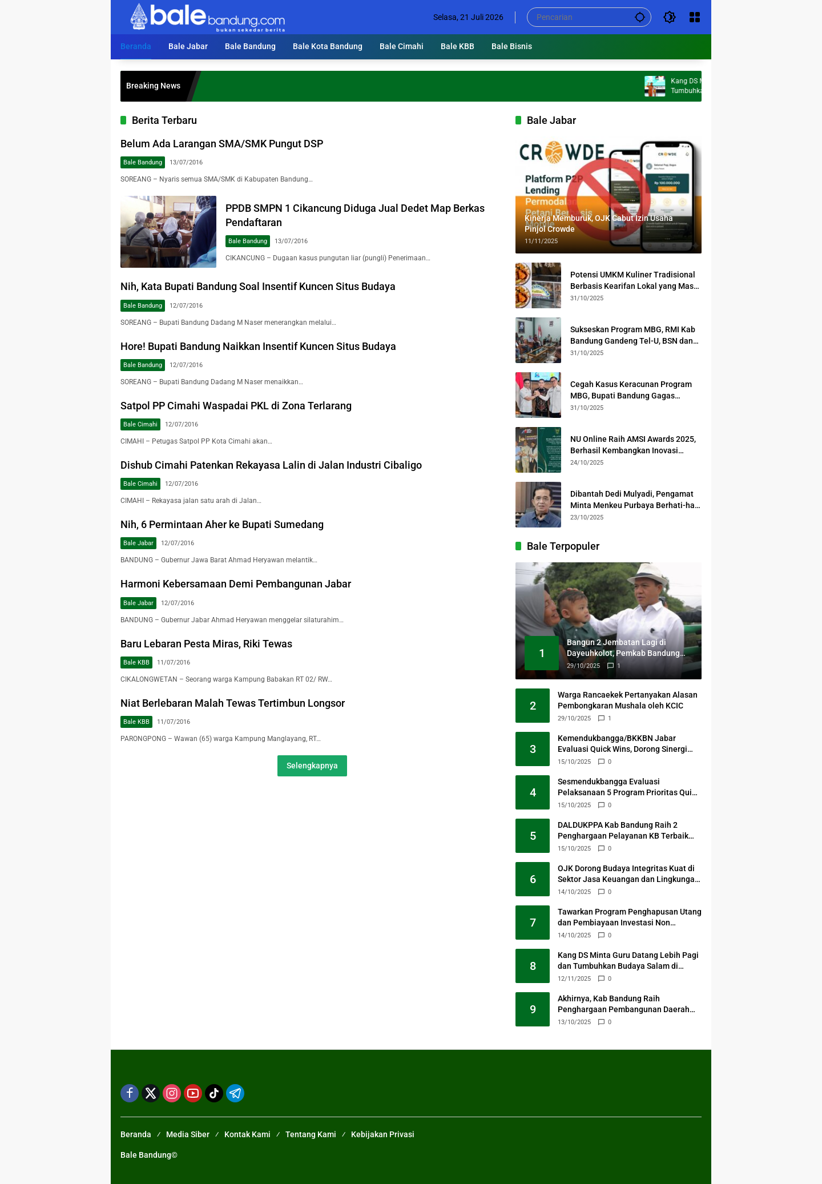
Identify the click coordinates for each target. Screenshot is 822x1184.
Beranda (135, 1134)
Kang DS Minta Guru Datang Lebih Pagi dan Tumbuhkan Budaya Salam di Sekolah (628, 961)
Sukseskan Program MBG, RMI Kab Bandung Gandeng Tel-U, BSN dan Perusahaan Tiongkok (632, 336)
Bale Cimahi (140, 424)
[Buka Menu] (695, 17)
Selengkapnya (312, 765)
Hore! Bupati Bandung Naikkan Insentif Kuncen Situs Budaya (258, 346)
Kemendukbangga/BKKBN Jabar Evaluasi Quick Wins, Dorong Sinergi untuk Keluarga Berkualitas (622, 744)
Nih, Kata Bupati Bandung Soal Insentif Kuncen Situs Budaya (258, 286)
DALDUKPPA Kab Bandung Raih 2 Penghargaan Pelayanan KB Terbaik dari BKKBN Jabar (623, 831)
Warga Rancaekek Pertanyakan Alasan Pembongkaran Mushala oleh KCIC (628, 700)
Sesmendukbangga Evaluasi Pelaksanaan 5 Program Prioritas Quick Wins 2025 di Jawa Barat (629, 788)
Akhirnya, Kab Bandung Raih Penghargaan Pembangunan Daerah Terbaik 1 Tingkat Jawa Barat (624, 1005)
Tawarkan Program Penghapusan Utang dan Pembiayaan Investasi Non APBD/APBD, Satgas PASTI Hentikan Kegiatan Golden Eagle (630, 918)
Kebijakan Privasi (382, 1134)
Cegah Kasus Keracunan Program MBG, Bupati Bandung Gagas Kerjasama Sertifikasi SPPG (631, 390)
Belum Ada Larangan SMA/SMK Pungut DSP (221, 144)
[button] (639, 16)
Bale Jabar (138, 543)
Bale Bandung (142, 162)
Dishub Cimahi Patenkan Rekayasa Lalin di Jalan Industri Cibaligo (271, 465)
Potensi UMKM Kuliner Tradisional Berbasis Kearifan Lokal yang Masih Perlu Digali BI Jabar (635, 281)
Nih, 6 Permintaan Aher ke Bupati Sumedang (222, 524)
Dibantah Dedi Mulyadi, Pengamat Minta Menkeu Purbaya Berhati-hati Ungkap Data (635, 500)
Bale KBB (136, 662)
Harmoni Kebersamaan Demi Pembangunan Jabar (235, 584)
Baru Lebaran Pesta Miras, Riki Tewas (206, 644)
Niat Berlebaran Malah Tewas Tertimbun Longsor (232, 703)
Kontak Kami (247, 1134)
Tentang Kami (310, 1134)
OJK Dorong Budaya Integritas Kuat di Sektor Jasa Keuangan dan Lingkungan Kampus (628, 874)
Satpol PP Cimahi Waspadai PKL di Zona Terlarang (236, 406)
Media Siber (187, 1134)
